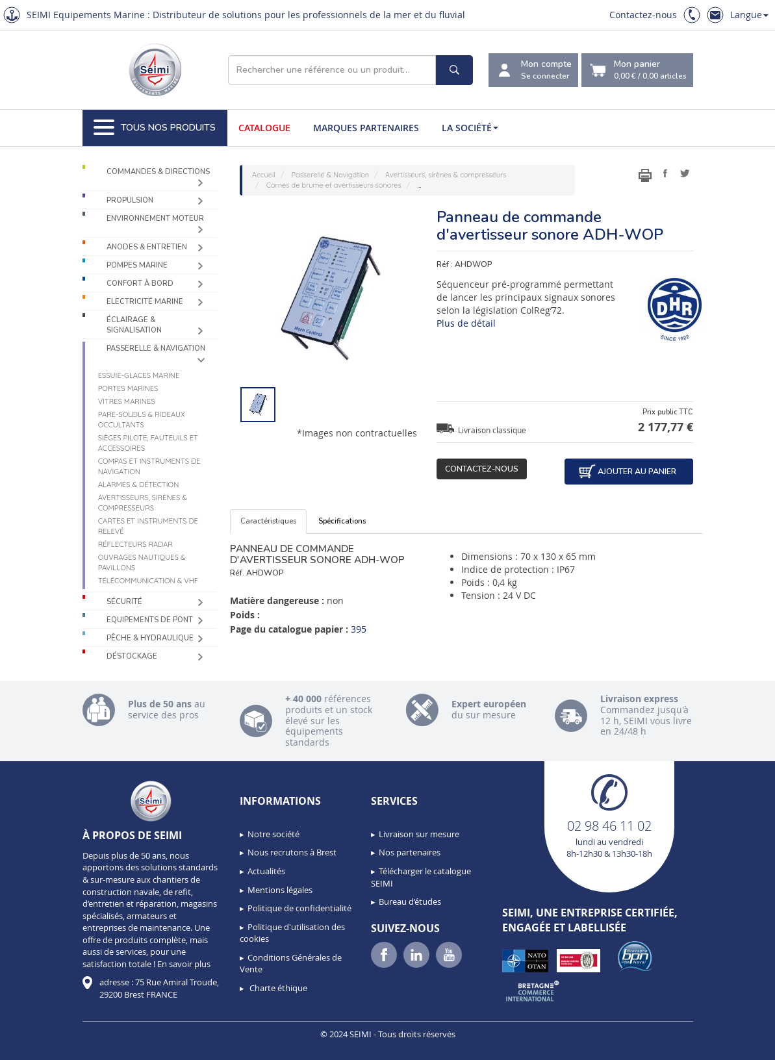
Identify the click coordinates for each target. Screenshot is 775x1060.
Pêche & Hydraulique (150, 638)
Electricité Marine (145, 302)
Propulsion (130, 200)
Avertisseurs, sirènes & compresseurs (142, 502)
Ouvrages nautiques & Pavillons (142, 562)
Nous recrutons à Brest (292, 852)
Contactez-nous (643, 14)
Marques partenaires (366, 127)
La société (470, 127)
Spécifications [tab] (342, 521)
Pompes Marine (137, 265)
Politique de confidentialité (299, 908)
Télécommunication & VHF (148, 580)
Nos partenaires (409, 852)
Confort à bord (140, 283)
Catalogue (264, 127)
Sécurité (124, 602)
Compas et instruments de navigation (149, 466)
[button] (39, 1046)
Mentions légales (280, 890)
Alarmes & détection (138, 484)
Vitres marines (126, 401)
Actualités (266, 871)
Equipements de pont (150, 620)
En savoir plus (183, 964)
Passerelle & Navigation (156, 348)
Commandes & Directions (158, 172)
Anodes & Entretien (147, 247)
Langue (749, 14)
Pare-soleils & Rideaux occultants (141, 419)
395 (358, 629)
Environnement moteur (155, 218)
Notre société (273, 834)
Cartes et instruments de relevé (148, 526)
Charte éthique (277, 988)
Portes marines (128, 388)
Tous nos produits (155, 128)
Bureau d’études (410, 901)
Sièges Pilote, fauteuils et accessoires (148, 443)
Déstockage (132, 656)
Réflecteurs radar (135, 544)
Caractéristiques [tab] (268, 521)
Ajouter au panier (627, 471)
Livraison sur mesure (419, 834)
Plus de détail (466, 323)
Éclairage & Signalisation (134, 325)
